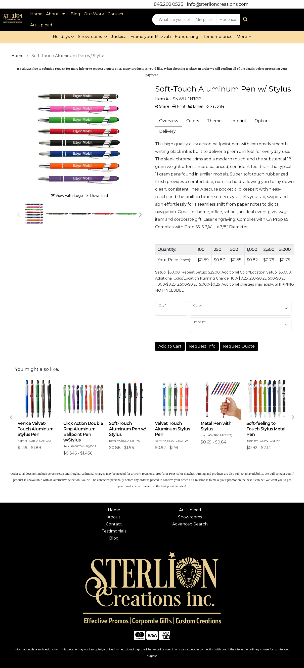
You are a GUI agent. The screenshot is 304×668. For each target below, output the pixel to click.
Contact (116, 14)
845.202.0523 (168, 4)
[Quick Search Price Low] (205, 19)
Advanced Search (190, 524)
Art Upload (41, 25)
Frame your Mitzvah (151, 36)
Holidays (61, 36)
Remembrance (217, 36)
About (52, 14)
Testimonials (114, 531)
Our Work (94, 14)
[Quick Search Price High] (228, 19)
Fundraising (186, 36)
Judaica (118, 36)
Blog (75, 14)
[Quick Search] (172, 19)
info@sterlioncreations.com (218, 4)
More (242, 36)
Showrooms (90, 36)
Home (36, 14)
